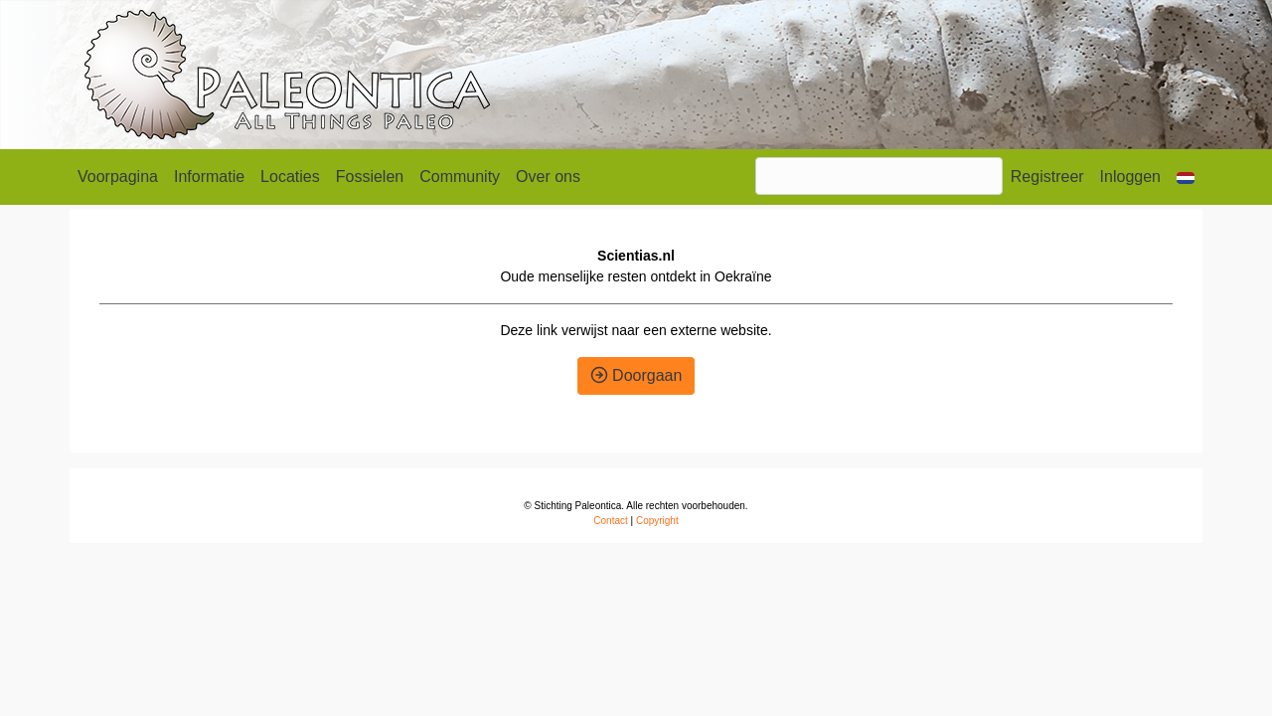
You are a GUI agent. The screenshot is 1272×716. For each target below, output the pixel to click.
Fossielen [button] (369, 176)
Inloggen (1130, 176)
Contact (610, 520)
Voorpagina (118, 176)
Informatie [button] (209, 176)
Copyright (657, 520)
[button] (1185, 177)
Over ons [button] (548, 176)
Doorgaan (636, 375)
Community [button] (459, 176)
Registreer (1047, 176)
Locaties (290, 176)
